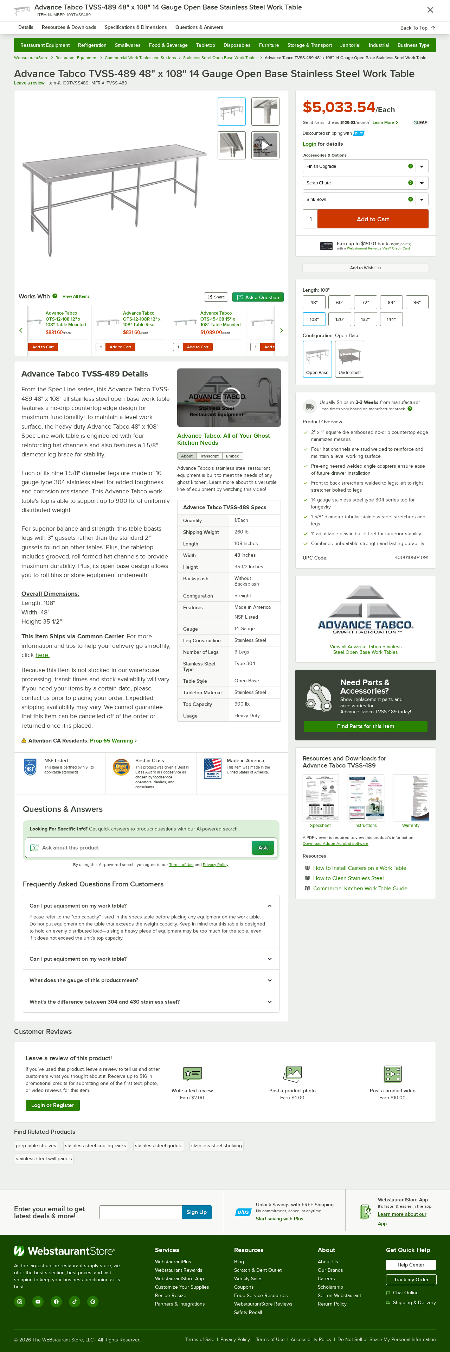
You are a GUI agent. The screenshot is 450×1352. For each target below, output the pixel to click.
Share (216, 297)
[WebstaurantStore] (72, 1251)
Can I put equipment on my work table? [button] (78, 906)
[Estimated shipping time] (410, 408)
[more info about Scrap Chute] (411, 183)
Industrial (379, 45)
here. (43, 654)
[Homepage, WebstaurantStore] (73, 24)
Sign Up (197, 1212)
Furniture (269, 45)
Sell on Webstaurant (339, 1295)
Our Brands (330, 1270)
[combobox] (215, 25)
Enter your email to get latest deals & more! (49, 1212)
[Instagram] (19, 1301)
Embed (232, 456)
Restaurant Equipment (45, 45)
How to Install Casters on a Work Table (371, 868)
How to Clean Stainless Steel (370, 878)
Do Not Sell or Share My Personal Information (387, 1339)
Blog (239, 1261)
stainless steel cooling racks (95, 1145)
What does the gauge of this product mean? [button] (84, 980)
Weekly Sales (248, 1278)
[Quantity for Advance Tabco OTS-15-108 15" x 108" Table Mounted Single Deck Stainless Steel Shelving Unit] (178, 347)
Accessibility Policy (311, 1339)
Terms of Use (181, 864)
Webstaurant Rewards (178, 1270)
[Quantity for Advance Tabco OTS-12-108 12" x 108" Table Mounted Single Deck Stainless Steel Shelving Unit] (23, 347)
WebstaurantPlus (173, 1261)
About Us (328, 1261)
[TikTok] (74, 1301)
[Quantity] (311, 218)
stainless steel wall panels (44, 1158)
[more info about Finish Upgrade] (411, 166)
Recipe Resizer (171, 1295)
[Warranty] (411, 801)
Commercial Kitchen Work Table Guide (371, 888)
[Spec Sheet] (320, 801)
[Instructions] (365, 801)
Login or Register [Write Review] (52, 1105)
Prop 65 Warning (111, 741)
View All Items (76, 296)
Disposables (237, 45)
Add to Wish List (365, 267)
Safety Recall (248, 1312)
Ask (263, 848)
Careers (326, 1278)
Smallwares (128, 45)
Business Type (414, 45)
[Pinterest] (92, 1301)
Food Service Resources (261, 1295)
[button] (232, 111)
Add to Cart (43, 347)
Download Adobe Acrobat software (335, 843)
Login (309, 144)
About (187, 456)
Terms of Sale (199, 1339)
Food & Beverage (168, 45)
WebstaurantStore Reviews (263, 1304)
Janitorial (350, 45)
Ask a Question (258, 297)
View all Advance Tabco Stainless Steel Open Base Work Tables (366, 649)
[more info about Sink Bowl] (411, 199)
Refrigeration (92, 45)
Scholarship (330, 1287)
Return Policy (332, 1304)
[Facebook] (56, 1301)
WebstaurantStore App (179, 1278)
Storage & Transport (310, 45)
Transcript (209, 456)
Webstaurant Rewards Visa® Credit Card (378, 248)
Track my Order (411, 1279)
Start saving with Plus (279, 1218)
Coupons (244, 1287)
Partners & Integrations (180, 1304)
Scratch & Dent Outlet (258, 1270)
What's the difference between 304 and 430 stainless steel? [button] (105, 1002)
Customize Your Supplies (182, 1287)
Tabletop (205, 45)
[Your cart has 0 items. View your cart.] (425, 25)
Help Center (411, 1265)
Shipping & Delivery (411, 1302)
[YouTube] (38, 1301)
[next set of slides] (281, 331)
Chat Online (402, 1292)
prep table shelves (36, 1145)
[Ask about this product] (151, 848)
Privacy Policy (216, 864)
